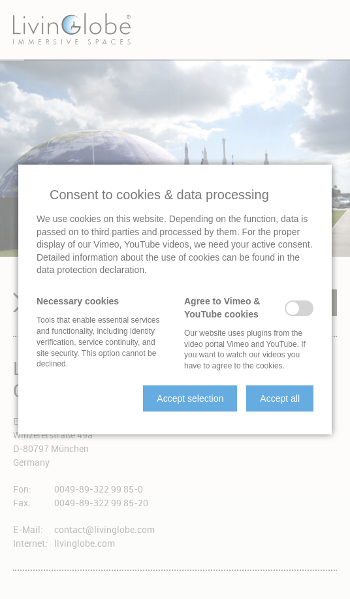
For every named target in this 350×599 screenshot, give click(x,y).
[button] (190, 398)
